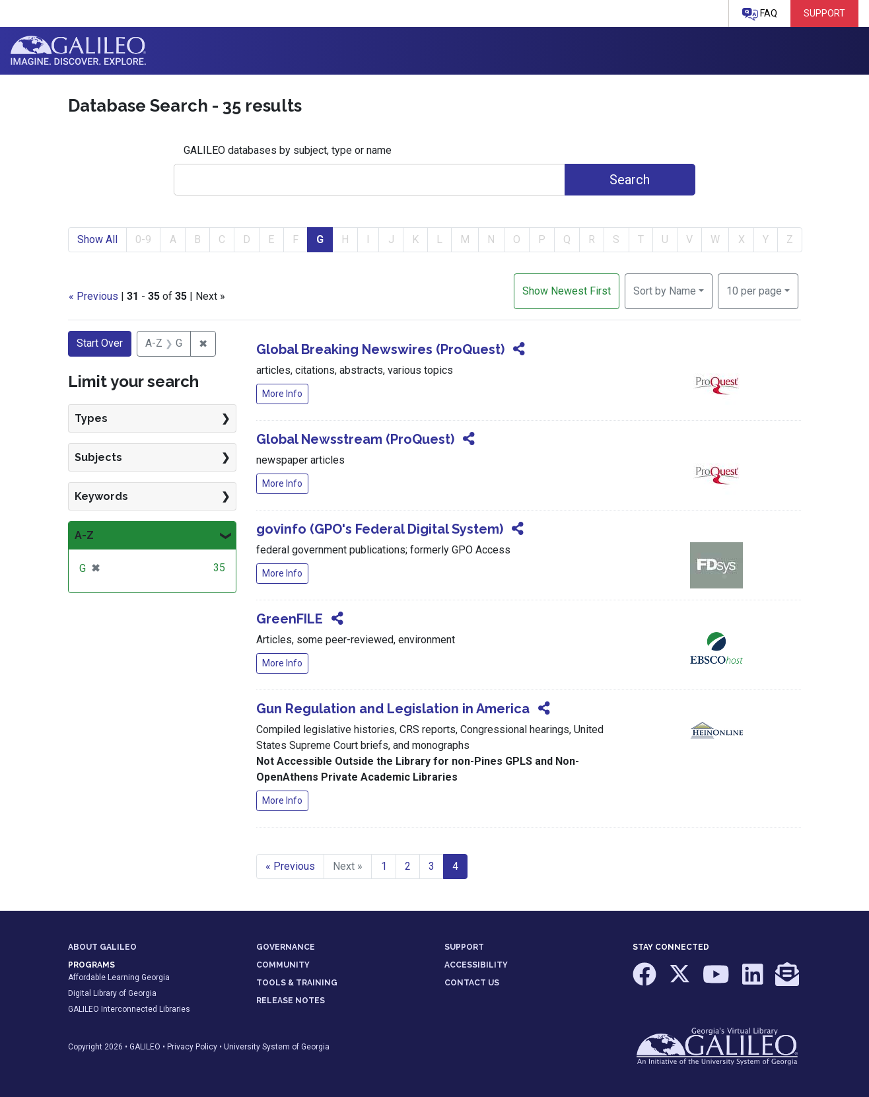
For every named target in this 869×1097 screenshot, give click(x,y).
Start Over (100, 343)
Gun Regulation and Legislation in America (393, 709)
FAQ (759, 14)
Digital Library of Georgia (112, 993)
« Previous (93, 296)
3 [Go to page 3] (431, 866)
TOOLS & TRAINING (296, 982)
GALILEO (144, 1046)
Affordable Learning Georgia (119, 977)
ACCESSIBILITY (476, 965)
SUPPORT (464, 947)
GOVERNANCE (285, 947)
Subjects (98, 457)
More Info (282, 393)
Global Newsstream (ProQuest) (355, 439)
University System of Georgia (277, 1046)
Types (91, 418)
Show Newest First (566, 291)
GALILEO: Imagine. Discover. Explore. (78, 51)
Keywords (101, 496)
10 (754, 290)
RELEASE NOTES (290, 1000)
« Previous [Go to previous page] (290, 866)
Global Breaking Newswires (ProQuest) (380, 349)
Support (824, 13)
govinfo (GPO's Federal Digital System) (379, 529)
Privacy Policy (192, 1046)
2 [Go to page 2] (408, 866)
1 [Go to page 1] (384, 866)
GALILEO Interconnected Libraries (129, 1009)
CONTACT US (471, 982)
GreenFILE (289, 619)
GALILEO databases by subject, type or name (288, 150)
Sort (664, 291)
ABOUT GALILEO (102, 947)
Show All (97, 239)
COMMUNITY (283, 965)
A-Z (84, 535)
